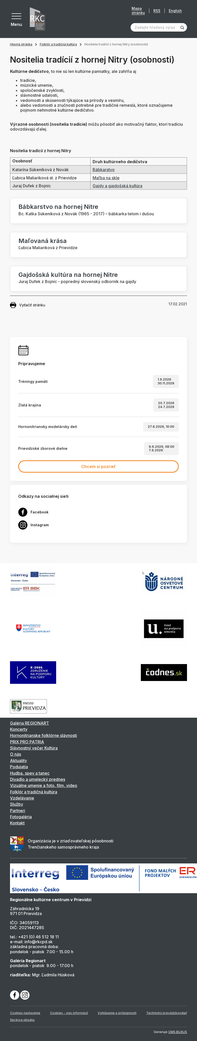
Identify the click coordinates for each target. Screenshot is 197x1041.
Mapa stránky (138, 10)
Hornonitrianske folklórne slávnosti (43, 735)
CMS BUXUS (177, 1032)
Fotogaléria (21, 816)
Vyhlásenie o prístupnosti (117, 1013)
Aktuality (18, 760)
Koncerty (18, 729)
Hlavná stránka (21, 44)
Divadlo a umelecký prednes (37, 779)
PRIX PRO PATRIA (27, 741)
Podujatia (19, 766)
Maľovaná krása (42, 241)
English (175, 10)
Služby (16, 804)
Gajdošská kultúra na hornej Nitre (68, 274)
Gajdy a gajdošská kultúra (117, 185)
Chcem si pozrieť (98, 466)
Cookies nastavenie (25, 1013)
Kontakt (17, 822)
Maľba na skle (106, 177)
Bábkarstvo (104, 169)
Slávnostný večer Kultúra (34, 748)
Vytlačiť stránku (27, 305)
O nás (15, 754)
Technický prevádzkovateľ (166, 1013)
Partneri (17, 810)
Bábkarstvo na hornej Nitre (58, 206)
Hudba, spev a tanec (30, 773)
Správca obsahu (22, 1020)
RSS (156, 10)
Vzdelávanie (22, 798)
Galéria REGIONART (29, 723)
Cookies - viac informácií (69, 1013)
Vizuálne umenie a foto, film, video (43, 785)
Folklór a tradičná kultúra (58, 44)
